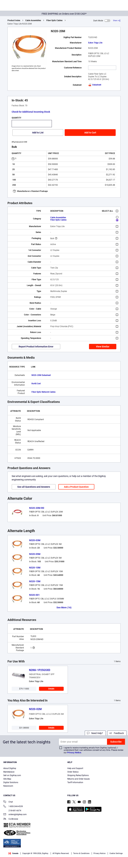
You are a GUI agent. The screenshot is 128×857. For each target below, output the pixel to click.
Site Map (7, 779)
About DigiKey (9, 768)
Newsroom (8, 786)
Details (51, 689)
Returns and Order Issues (78, 779)
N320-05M (34, 554)
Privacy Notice (74, 752)
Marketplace (8, 772)
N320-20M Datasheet (41, 375)
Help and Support (75, 768)
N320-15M (34, 581)
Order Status (72, 772)
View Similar (102, 346)
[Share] (116, 20)
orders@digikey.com (15, 814)
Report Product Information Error (36, 346)
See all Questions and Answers (33, 486)
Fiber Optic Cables (54, 20)
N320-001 (34, 595)
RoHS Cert (36, 383)
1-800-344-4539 (13, 806)
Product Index (14, 20)
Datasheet (94, 85)
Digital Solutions (10, 782)
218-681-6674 (12, 810)
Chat (8, 802)
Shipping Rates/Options (78, 775)
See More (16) (64, 607)
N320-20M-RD (36, 508)
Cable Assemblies (33, 20)
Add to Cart (90, 132)
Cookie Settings (116, 853)
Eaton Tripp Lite (95, 43)
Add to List (38, 132)
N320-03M (34, 540)
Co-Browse (10, 819)
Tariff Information (75, 782)
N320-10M (34, 567)
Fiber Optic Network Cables (44, 392)
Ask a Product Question (76, 486)
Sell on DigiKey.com (12, 775)
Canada (13, 853)
